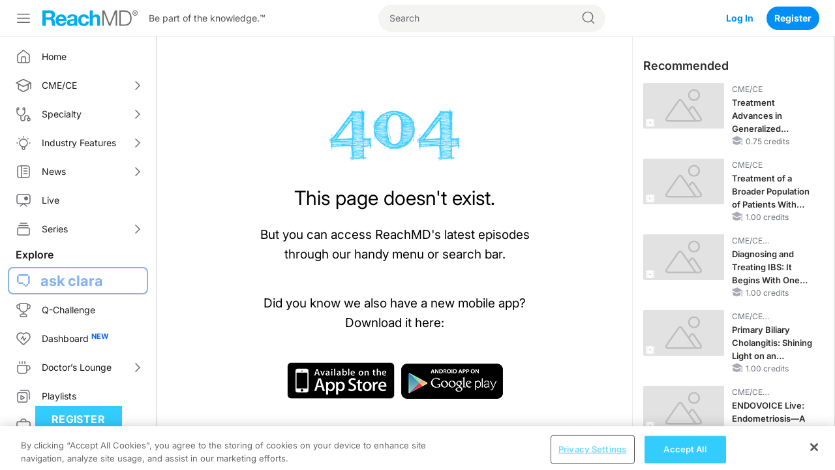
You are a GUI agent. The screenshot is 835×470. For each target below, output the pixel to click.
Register (793, 18)
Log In (739, 18)
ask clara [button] (71, 280)
